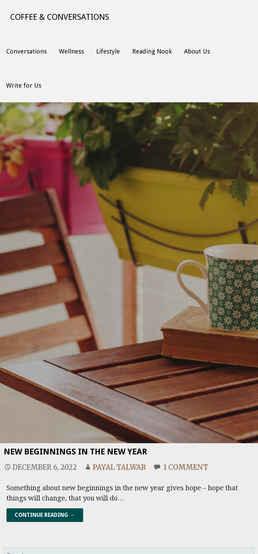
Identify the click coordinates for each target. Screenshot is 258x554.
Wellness (71, 51)
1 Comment (186, 467)
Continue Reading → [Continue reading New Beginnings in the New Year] (45, 515)
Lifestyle (108, 51)
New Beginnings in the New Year (75, 451)
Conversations (26, 51)
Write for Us (23, 85)
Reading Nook (152, 51)
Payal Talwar (119, 467)
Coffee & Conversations (59, 17)
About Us (197, 51)
